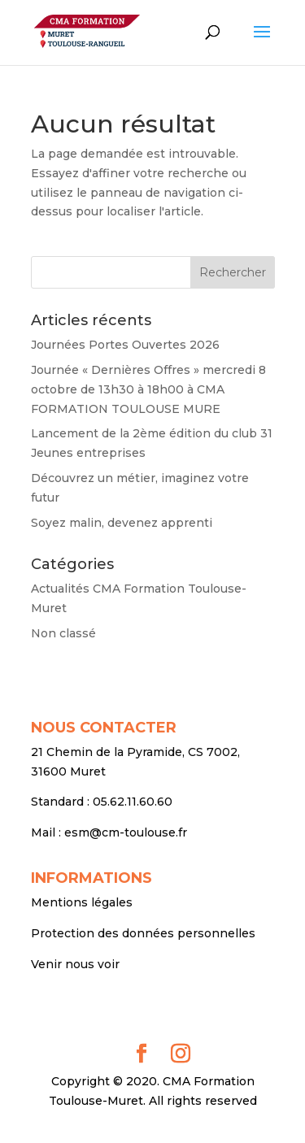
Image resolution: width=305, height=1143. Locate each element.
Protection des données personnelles (143, 933)
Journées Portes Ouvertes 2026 (125, 344)
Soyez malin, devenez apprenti (121, 522)
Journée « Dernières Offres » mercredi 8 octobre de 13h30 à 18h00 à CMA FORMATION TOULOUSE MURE (148, 389)
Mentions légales (82, 902)
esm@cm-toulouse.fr (125, 832)
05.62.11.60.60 (132, 801)
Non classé (63, 633)
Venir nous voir (75, 964)
